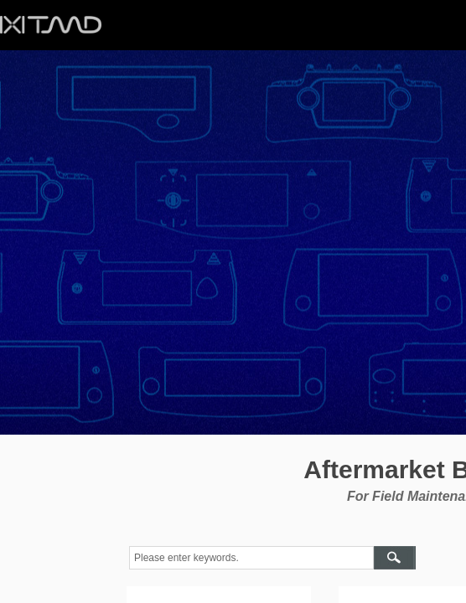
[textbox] (251, 558)
